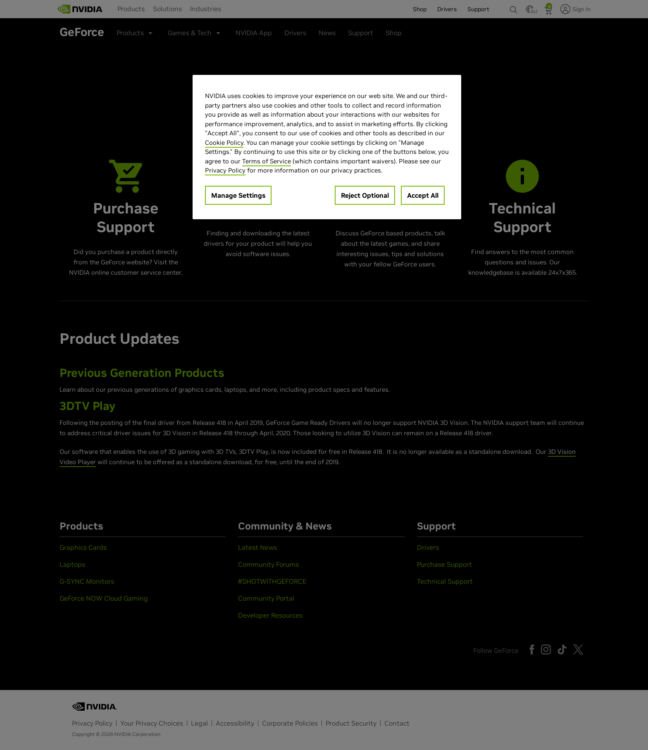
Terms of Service (266, 161)
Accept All (422, 195)
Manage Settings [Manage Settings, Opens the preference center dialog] (238, 195)
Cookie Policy (224, 142)
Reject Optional (365, 195)
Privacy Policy (225, 170)
